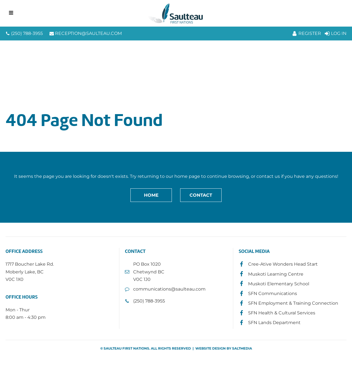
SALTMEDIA (242, 348)
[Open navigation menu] (11, 13)
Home (151, 195)
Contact (201, 195)
